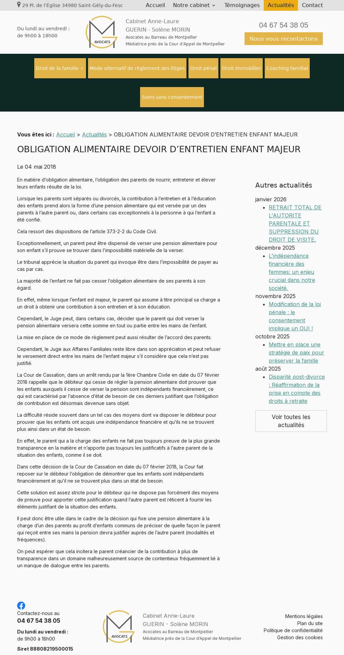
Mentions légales (304, 608)
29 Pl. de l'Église (72, 5)
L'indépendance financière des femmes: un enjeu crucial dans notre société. (292, 245)
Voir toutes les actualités (291, 394)
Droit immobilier (241, 68)
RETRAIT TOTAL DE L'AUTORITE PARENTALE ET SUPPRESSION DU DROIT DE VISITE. (295, 197)
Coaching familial (287, 68)
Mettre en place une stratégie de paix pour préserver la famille (296, 326)
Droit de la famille (57, 68)
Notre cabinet (191, 5)
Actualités (281, 5)
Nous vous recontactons (284, 38)
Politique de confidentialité (293, 622)
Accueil (155, 5)
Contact (312, 5)
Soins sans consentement (172, 97)
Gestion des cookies (300, 629)
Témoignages (242, 5)
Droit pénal (203, 68)
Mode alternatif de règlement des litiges (137, 68)
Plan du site (310, 615)
